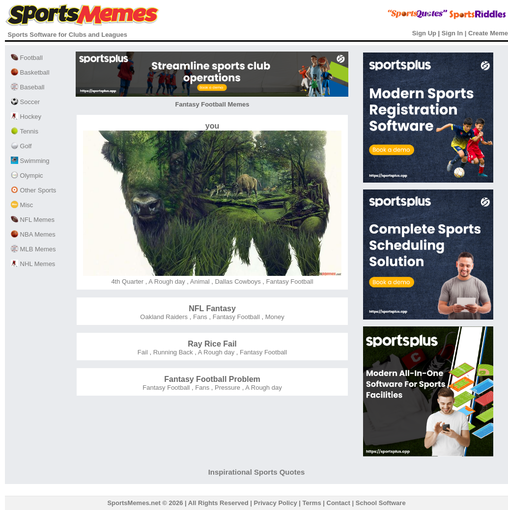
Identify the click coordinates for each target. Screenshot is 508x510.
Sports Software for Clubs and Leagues (67, 34)
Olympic (27, 175)
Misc (22, 205)
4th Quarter (127, 281)
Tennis (24, 131)
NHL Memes (33, 264)
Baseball (27, 87)
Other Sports (33, 190)
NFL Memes (33, 219)
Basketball (30, 72)
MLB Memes (33, 249)
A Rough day (166, 281)
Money (273, 317)
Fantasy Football (288, 281)
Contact (338, 503)
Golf (21, 146)
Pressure (226, 387)
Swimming (30, 160)
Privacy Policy (275, 503)
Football (27, 57)
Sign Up (424, 33)
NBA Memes (33, 234)
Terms (312, 503)
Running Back (172, 352)
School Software (381, 503)
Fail (143, 352)
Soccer (25, 102)
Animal (199, 281)
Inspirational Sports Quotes (256, 472)
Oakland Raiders (164, 317)
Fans (199, 317)
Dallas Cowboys (237, 281)
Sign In (452, 33)
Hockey (26, 116)
